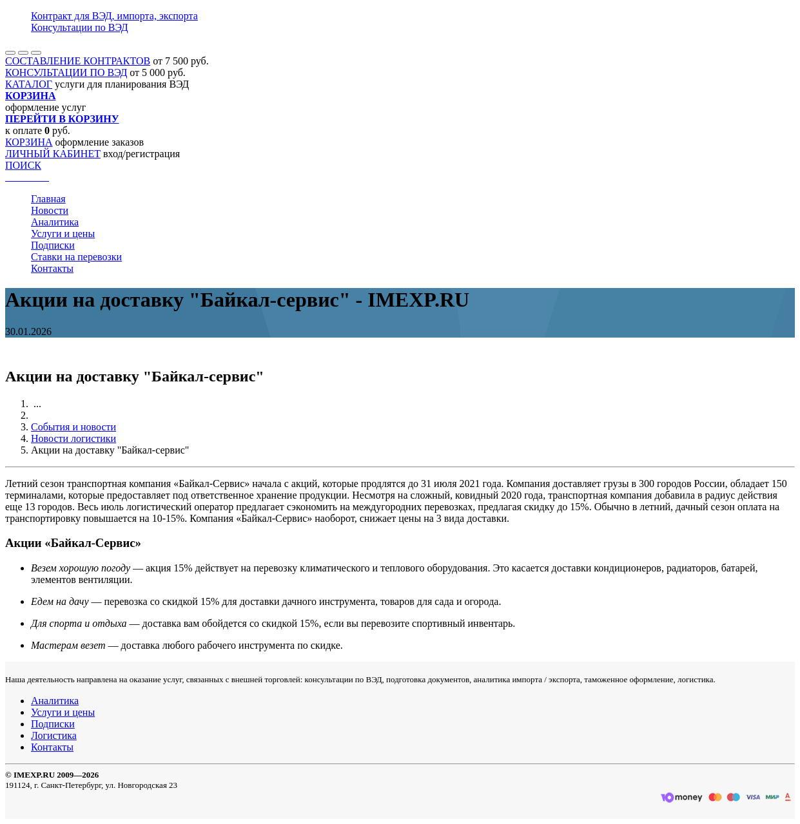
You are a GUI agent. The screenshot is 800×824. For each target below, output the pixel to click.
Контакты (52, 268)
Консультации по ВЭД (79, 27)
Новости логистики (73, 438)
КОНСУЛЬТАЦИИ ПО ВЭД (66, 72)
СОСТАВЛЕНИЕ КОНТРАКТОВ (77, 60)
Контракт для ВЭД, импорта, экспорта (114, 15)
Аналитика (55, 221)
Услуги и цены (63, 233)
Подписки (53, 245)
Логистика (54, 735)
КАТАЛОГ (28, 84)
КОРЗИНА (29, 142)
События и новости (73, 426)
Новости (49, 210)
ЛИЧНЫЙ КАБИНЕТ (53, 153)
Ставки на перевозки (76, 256)
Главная (48, 198)
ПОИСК (23, 165)
